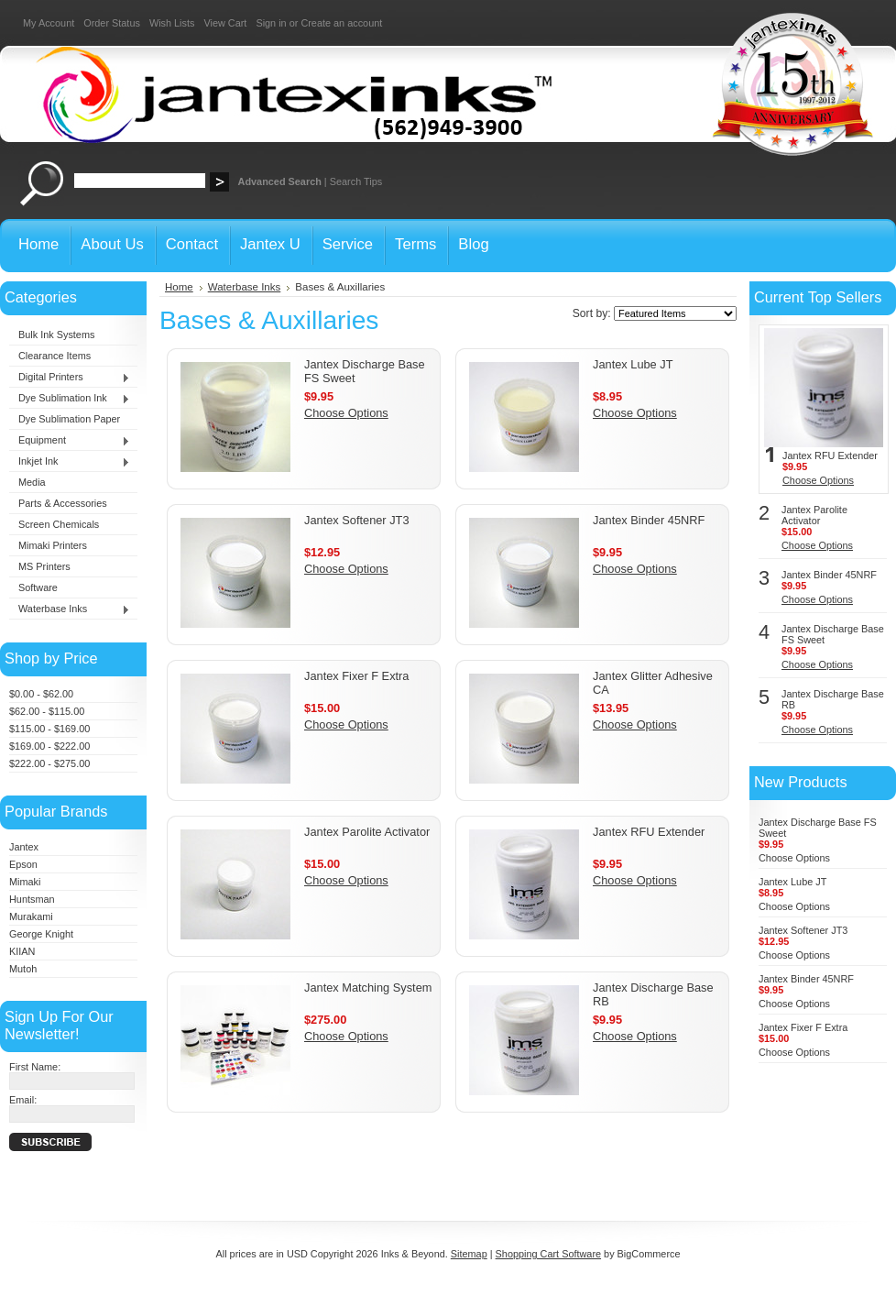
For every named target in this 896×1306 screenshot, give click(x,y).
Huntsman (32, 899)
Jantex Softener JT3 (357, 520)
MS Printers (44, 566)
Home (179, 286)
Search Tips (356, 181)
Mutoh (23, 968)
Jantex (23, 846)
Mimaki (24, 881)
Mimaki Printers (52, 545)
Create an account (341, 22)
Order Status (111, 22)
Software (38, 587)
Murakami (31, 916)
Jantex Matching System (368, 987)
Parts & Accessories (62, 503)
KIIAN (22, 951)
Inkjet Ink (69, 461)
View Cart (224, 22)
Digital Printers (69, 377)
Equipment (69, 440)
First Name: (34, 1066)
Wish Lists (172, 22)
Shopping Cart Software (548, 1253)
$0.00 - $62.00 (41, 693)
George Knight (41, 933)
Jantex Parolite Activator (367, 832)
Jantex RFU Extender (649, 832)
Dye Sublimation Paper (69, 418)
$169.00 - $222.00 (49, 746)
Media (32, 482)
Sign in (271, 22)
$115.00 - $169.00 (49, 728)
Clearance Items (54, 355)
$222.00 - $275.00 (49, 763)
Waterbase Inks (69, 609)
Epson (23, 864)
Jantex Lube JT (633, 364)
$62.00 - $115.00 (46, 711)
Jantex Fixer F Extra (357, 676)
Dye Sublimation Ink (69, 398)
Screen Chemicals (58, 524)
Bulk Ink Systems (56, 334)
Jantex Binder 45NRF (649, 520)
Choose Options (346, 413)
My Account (48, 22)
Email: (23, 1099)
